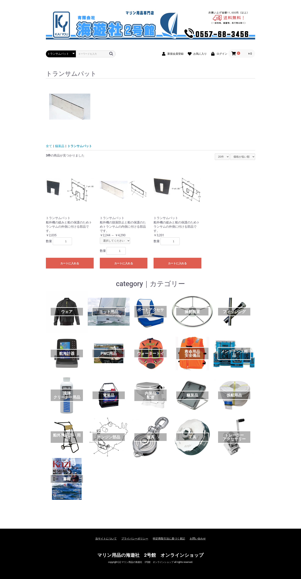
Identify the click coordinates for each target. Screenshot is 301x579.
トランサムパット (79, 146)
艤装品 (59, 146)
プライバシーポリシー (134, 538)
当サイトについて (106, 538)
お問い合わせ (198, 538)
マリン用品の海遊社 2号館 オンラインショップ (150, 555)
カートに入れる (69, 263)
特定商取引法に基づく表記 (169, 538)
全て (49, 146)
